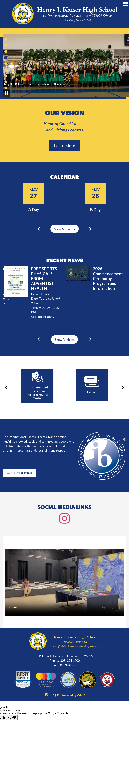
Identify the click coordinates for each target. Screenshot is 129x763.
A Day (33, 209)
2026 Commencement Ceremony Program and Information (108, 278)
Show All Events (64, 229)
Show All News (64, 339)
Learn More (64, 145)
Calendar (64, 177)
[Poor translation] (12, 717)
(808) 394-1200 (69, 660)
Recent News (64, 261)
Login (51, 695)
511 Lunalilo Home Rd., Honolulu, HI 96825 (65, 656)
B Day (95, 209)
